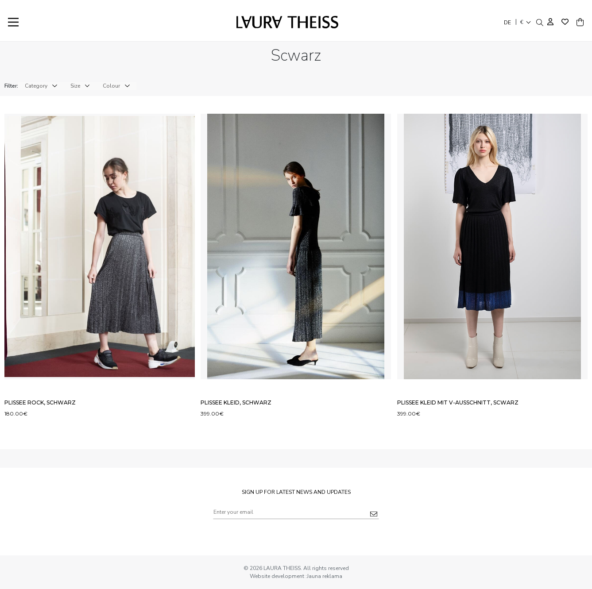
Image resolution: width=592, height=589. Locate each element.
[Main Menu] (13, 22)
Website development (278, 576)
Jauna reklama (324, 576)
